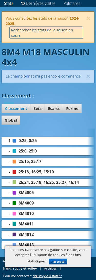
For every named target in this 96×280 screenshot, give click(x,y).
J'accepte (58, 261)
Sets (37, 108)
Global (11, 120)
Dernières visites (38, 3)
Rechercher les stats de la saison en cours (42, 32)
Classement (16, 108)
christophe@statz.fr (47, 276)
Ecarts (54, 108)
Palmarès (71, 3)
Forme (72, 108)
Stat (8, 3)
